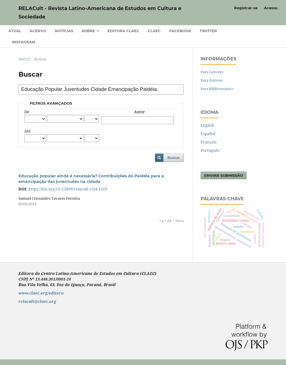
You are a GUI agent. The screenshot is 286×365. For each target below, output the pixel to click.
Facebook (180, 31)
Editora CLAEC (123, 31)
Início (24, 59)
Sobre (89, 31)
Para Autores (212, 80)
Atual (14, 31)
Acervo (38, 31)
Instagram (23, 42)
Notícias (64, 31)
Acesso (271, 8)
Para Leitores (212, 71)
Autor (139, 111)
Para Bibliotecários (217, 88)
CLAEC (154, 31)
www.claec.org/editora (41, 293)
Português (210, 150)
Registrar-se (246, 8)
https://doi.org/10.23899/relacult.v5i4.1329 (67, 189)
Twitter (208, 31)
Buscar (174, 158)
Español (208, 133)
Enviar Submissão (223, 175)
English (207, 125)
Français (208, 142)
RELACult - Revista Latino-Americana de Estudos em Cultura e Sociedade (99, 12)
